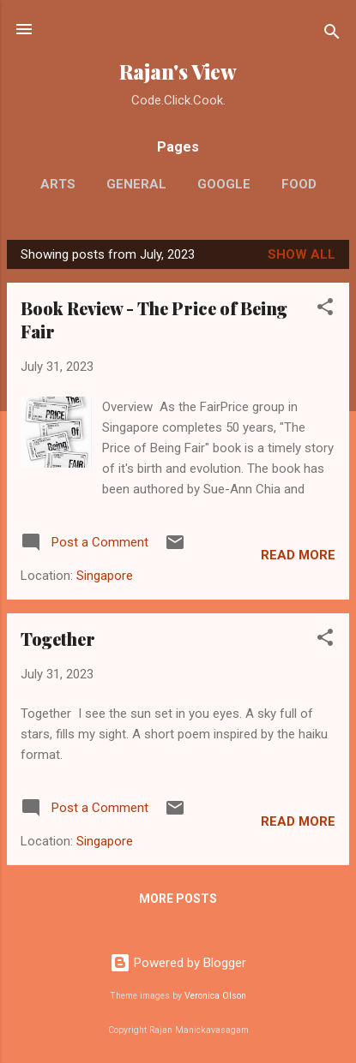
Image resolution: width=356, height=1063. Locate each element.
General (136, 184)
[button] (325, 309)
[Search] (332, 35)
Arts (57, 184)
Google (223, 184)
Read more (298, 555)
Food (299, 184)
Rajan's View (178, 71)
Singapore (104, 575)
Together (58, 638)
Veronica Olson (215, 995)
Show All (301, 254)
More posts (178, 898)
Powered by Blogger (178, 962)
